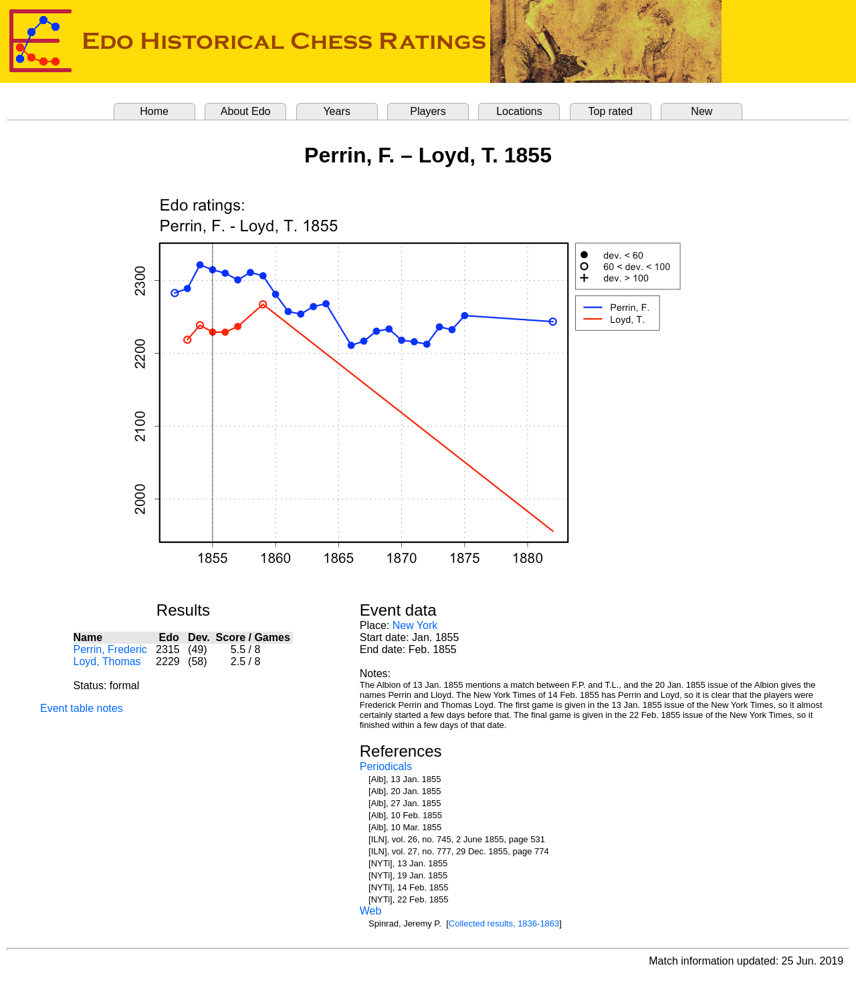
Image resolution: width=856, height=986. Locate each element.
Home (154, 111)
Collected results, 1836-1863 (504, 923)
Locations (519, 111)
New (701, 111)
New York (415, 625)
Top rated (610, 111)
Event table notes (81, 708)
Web (371, 910)
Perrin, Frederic (110, 649)
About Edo (246, 111)
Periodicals (386, 766)
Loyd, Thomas (107, 661)
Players (427, 111)
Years (336, 111)
